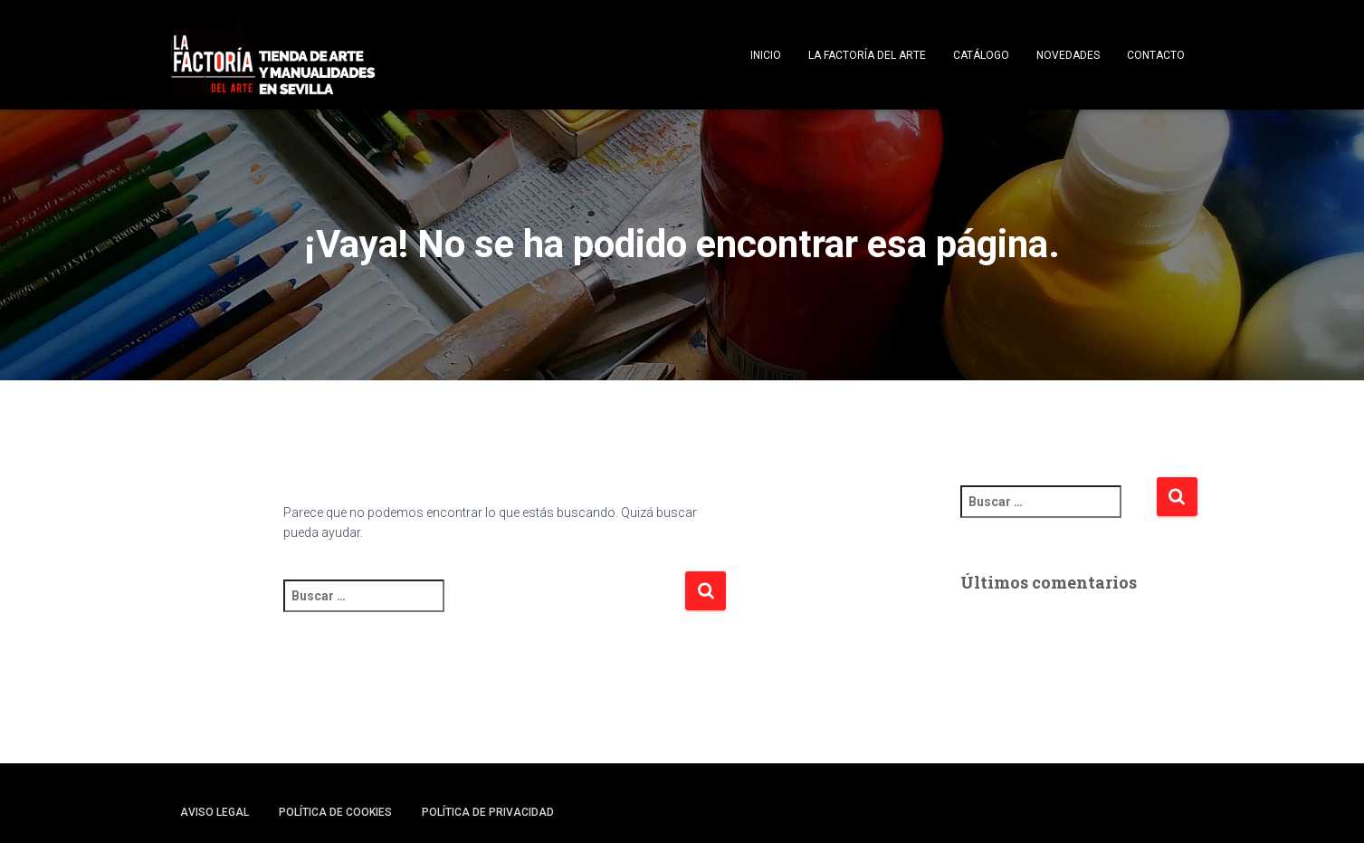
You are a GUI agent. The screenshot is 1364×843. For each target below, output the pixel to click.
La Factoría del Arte (867, 55)
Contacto (1156, 55)
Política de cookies (335, 812)
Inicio (765, 55)
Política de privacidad (488, 812)
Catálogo (981, 55)
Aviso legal (214, 812)
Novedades (1068, 55)
